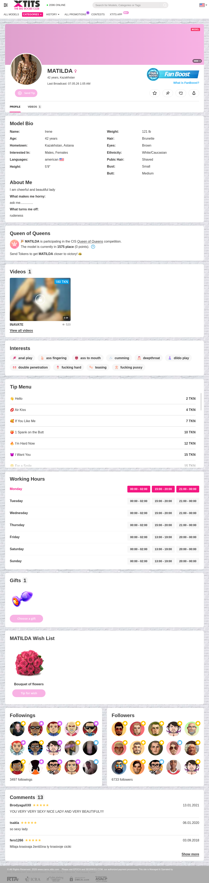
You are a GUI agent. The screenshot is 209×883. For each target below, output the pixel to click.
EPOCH (77, 869)
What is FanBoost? (186, 82)
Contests (98, 14)
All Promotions (76, 14)
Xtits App (117, 14)
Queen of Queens (90, 241)
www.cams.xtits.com (48, 869)
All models (11, 14)
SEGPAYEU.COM (94, 869)
